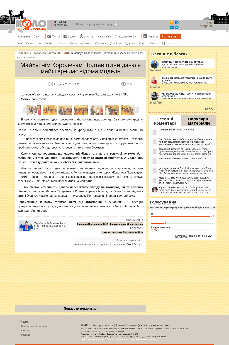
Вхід (210, 22)
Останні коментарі (165, 121)
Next (136, 110)
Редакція (25, 334)
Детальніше (181, 235)
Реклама (25, 330)
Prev (26, 110)
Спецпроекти (127, 36)
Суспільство (33, 43)
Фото (56, 36)
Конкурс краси (117, 224)
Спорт (143, 43)
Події (19, 43)
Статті (39, 36)
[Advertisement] (80, 279)
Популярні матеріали (199, 121)
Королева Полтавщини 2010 (92, 224)
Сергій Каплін (156, 70)
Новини (106, 232)
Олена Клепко (135, 224)
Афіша (165, 43)
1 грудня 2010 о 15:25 (67, 84)
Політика (49, 43)
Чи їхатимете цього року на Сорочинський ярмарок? (182, 207)
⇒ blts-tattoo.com (172, 131)
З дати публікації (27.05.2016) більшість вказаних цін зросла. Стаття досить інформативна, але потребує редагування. (181, 180)
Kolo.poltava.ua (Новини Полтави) (115, 325)
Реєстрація (205, 25)
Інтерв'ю (104, 36)
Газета (152, 36)
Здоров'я (130, 43)
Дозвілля (115, 43)
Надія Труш (155, 86)
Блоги (88, 36)
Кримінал (86, 43)
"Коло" (24, 322)
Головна (23, 36)
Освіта (154, 43)
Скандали (101, 43)
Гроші (73, 43)
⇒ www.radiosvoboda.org (179, 160)
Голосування (163, 202)
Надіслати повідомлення (34, 326)
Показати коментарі (80, 308)
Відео (71, 36)
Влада (62, 43)
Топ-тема (170, 36)
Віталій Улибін (156, 102)
